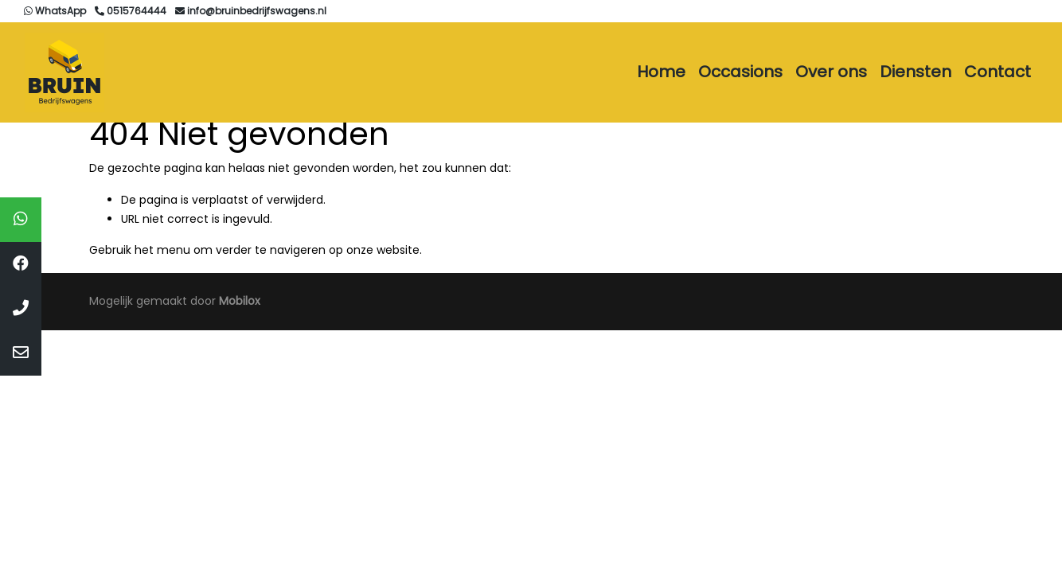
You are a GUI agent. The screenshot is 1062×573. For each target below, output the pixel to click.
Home (661, 71)
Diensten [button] (915, 71)
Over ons (831, 71)
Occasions (740, 71)
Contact (997, 71)
